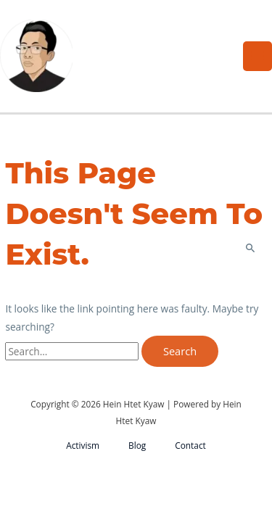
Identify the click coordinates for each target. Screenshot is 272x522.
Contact (190, 445)
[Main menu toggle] (258, 56)
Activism (82, 445)
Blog (137, 445)
